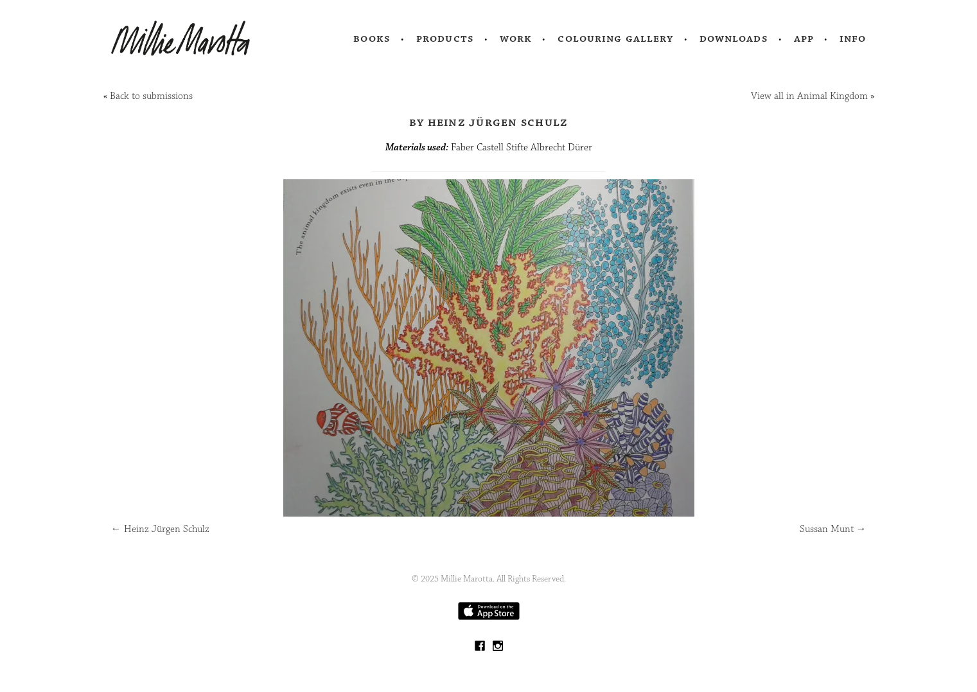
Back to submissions (151, 96)
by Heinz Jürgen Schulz (488, 122)
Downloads (734, 38)
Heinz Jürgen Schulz (160, 529)
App (804, 38)
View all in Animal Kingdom (809, 96)
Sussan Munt (833, 529)
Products (445, 38)
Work (516, 38)
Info (853, 38)
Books (372, 38)
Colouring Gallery (615, 38)
